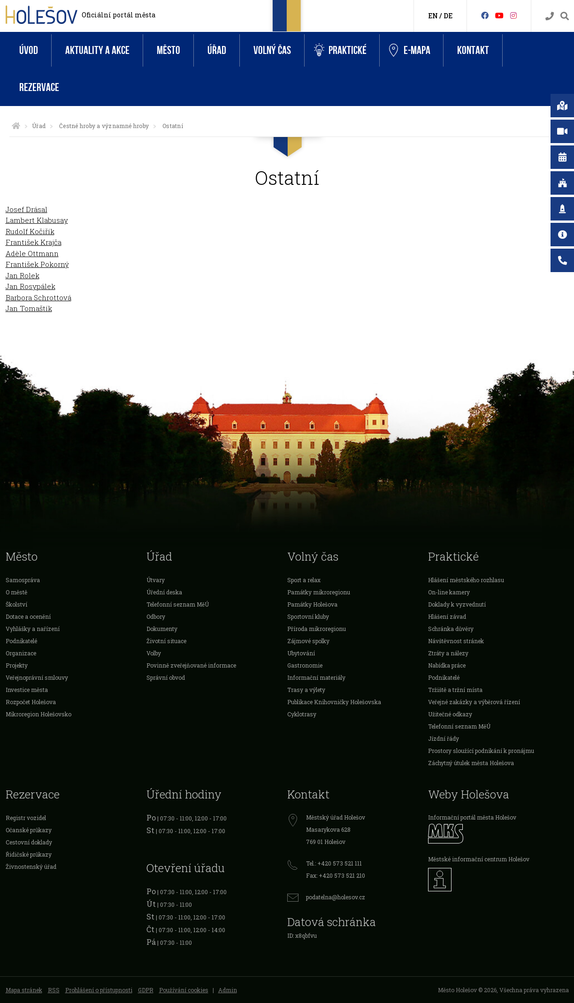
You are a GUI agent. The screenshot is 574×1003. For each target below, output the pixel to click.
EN (433, 15)
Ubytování (301, 653)
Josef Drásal (26, 209)
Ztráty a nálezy (448, 653)
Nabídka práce (447, 665)
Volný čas (272, 50)
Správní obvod (165, 677)
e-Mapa (409, 51)
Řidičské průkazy (29, 854)
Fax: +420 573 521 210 (335, 875)
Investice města (27, 689)
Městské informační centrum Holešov (478, 859)
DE (448, 15)
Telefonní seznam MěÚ (177, 604)
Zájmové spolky (308, 641)
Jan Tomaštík (29, 308)
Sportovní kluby (308, 616)
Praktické (340, 50)
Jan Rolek (22, 275)
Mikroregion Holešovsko (38, 714)
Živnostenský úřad (31, 866)
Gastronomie (304, 665)
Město (168, 50)
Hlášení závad (447, 616)
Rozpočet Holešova (31, 702)
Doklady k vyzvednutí (457, 604)
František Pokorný (37, 264)
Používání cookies (183, 990)
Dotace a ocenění (28, 616)
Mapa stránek (24, 990)
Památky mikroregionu (318, 592)
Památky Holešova (312, 604)
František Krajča (33, 242)
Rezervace (39, 87)
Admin (227, 990)
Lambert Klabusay (37, 220)
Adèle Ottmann (32, 253)
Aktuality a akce (97, 50)
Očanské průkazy (29, 830)
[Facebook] (485, 15)
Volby (153, 653)
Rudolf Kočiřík (30, 231)
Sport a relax (304, 580)
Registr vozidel (26, 817)
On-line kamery (449, 592)
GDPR (145, 990)
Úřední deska (164, 592)
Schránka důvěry (451, 628)
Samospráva (23, 580)
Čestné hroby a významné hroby (104, 125)
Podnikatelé (21, 641)
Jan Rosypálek (30, 286)
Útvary (155, 580)
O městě (16, 592)
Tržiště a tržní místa (455, 689)
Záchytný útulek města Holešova (471, 763)
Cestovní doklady (29, 842)
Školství (16, 604)
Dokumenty (161, 628)
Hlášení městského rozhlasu (466, 580)
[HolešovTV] (499, 15)
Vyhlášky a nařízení (33, 628)
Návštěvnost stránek (456, 641)
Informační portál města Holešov (472, 817)
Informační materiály (316, 677)
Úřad (216, 50)
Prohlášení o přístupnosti (98, 990)
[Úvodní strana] (16, 125)
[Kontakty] (549, 16)
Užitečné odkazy (450, 714)
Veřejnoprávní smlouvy (37, 677)
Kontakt (473, 50)
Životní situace (166, 641)
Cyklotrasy (301, 714)
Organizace (21, 653)
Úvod (28, 50)
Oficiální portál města (118, 14)
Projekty (17, 665)
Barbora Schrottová (38, 297)
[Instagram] (513, 15)
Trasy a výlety (306, 689)
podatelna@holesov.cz (335, 897)
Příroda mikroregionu (316, 628)
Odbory (155, 616)
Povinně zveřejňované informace (191, 665)
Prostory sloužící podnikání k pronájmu (481, 750)
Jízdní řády (443, 738)
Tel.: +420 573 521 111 (334, 863)
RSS (54, 990)
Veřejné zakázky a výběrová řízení (474, 702)
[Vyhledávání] (564, 16)
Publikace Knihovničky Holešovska (334, 702)
